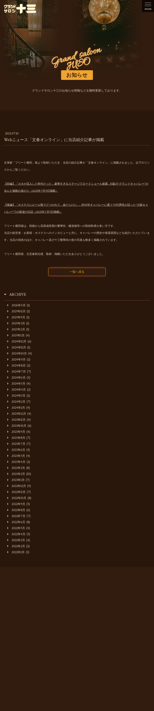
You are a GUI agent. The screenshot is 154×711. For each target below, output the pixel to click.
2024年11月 (16, 347)
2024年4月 (16, 390)
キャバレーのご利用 (87, 633)
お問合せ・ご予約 (106, 639)
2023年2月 (16, 474)
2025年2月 (16, 329)
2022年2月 (16, 546)
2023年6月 (16, 450)
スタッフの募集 (77, 639)
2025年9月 (16, 317)
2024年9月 (16, 360)
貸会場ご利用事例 (48, 639)
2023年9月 (16, 432)
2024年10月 (17, 354)
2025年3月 (16, 323)
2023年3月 (16, 468)
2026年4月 (16, 305)
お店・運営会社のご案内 (51, 633)
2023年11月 (16, 420)
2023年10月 (16, 426)
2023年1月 (16, 480)
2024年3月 (16, 396)
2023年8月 (16, 438)
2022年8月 (16, 510)
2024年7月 (16, 372)
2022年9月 (16, 504)
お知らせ (23, 633)
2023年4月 (16, 462)
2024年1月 (16, 408)
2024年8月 (16, 366)
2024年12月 (16, 341)
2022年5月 (16, 528)
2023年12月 (16, 414)
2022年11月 (16, 492)
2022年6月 (16, 522)
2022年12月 (16, 486)
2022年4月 (16, 534)
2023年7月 (16, 444)
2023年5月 (16, 456)
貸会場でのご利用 (119, 633)
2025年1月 (16, 335)
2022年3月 (16, 540)
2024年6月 (16, 378)
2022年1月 (16, 552)
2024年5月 (16, 384)
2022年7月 (16, 516)
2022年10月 (16, 498)
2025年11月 (16, 311)
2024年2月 (16, 402)
